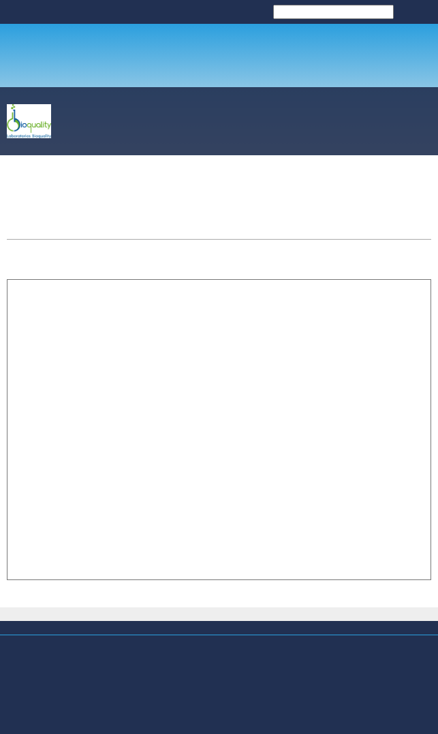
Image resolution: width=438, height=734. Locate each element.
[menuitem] (170, 124)
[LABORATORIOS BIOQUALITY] (29, 121)
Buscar (417, 11)
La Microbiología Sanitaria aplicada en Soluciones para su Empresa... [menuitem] (150, 649)
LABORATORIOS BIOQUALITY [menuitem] (196, 16)
